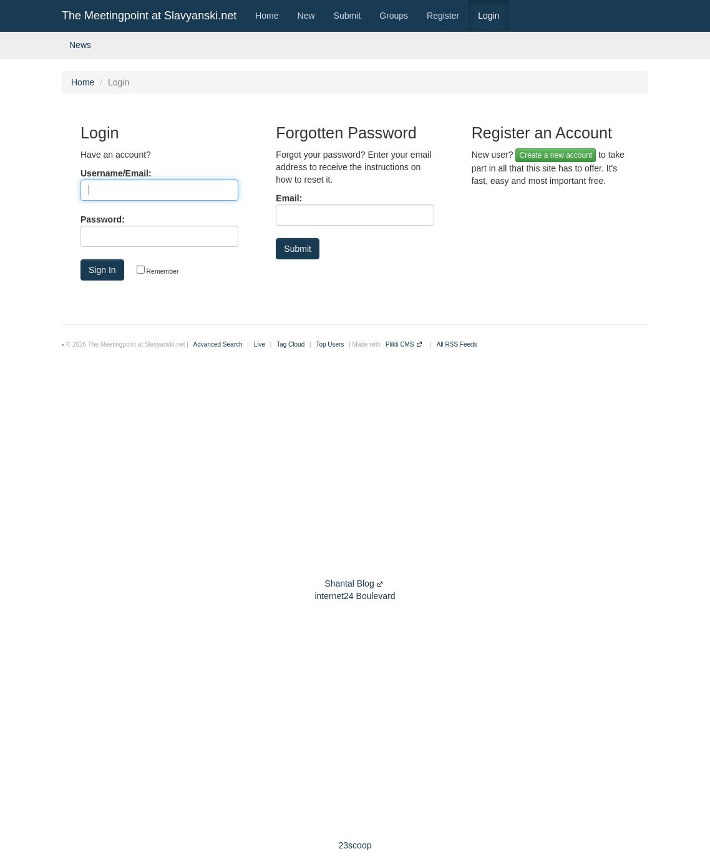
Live (259, 344)
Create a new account (555, 155)
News (80, 45)
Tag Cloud (290, 344)
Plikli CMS (400, 344)
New (306, 16)
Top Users (330, 344)
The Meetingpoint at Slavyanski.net (149, 15)
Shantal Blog (349, 583)
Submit (347, 16)
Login (488, 16)
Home (266, 16)
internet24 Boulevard (354, 596)
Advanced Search (218, 344)
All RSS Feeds (457, 344)
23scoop (355, 845)
